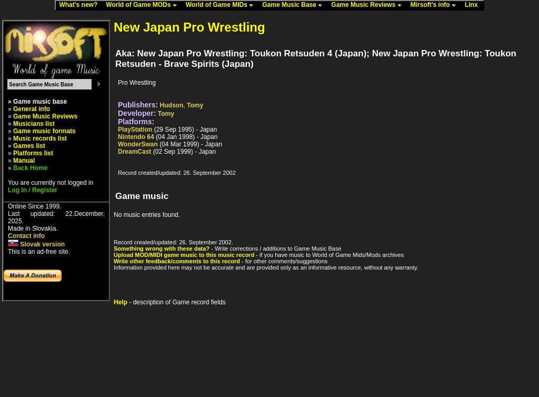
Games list (29, 146)
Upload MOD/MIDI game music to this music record (184, 255)
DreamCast (134, 151)
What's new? (80, 5)
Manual (24, 160)
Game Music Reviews (369, 5)
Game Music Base (295, 5)
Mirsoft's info (436, 5)
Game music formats (44, 131)
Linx (473, 5)
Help (120, 302)
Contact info (26, 236)
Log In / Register (32, 190)
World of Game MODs (143, 5)
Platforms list (33, 153)
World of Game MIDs (222, 5)
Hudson (172, 105)
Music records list (40, 138)
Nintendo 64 (136, 137)
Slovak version (36, 244)
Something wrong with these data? (161, 248)
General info (31, 109)
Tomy (195, 105)
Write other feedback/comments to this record (177, 261)
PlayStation (135, 129)
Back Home (30, 168)
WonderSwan (138, 144)
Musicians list (34, 123)
